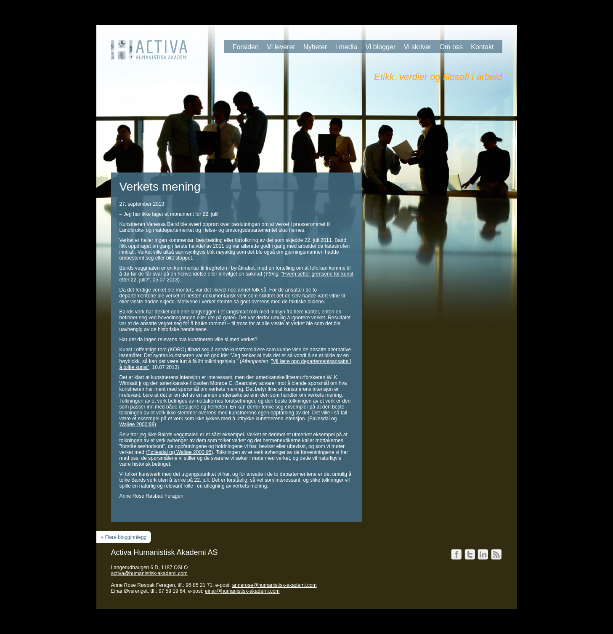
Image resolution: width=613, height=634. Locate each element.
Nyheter (315, 46)
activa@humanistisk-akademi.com (149, 573)
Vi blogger (380, 46)
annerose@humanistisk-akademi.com (274, 585)
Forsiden (246, 46)
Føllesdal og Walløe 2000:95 (179, 452)
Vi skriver (418, 46)
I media (346, 46)
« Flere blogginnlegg (124, 537)
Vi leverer (281, 46)
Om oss (451, 46)
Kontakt (482, 46)
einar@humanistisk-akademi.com (242, 591)
